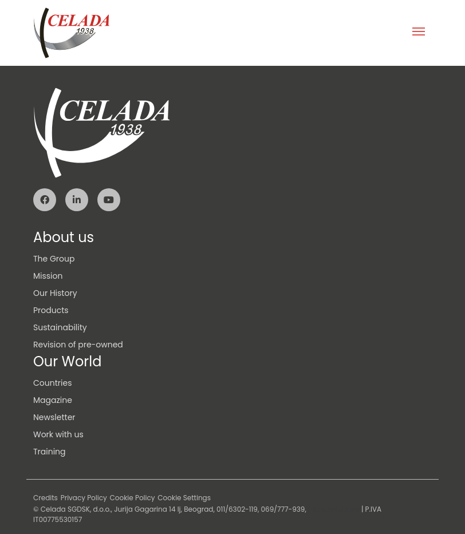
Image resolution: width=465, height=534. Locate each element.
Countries (52, 383)
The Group (53, 258)
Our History (55, 293)
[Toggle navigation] (418, 32)
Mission (47, 276)
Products (51, 310)
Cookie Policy (132, 498)
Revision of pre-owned (78, 344)
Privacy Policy (84, 498)
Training (49, 451)
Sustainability (60, 327)
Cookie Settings (184, 498)
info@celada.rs (334, 509)
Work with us (58, 434)
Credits (45, 498)
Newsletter (54, 417)
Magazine (52, 400)
